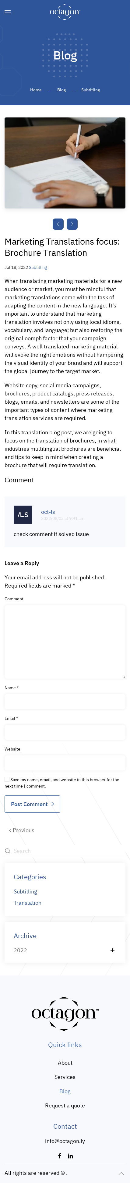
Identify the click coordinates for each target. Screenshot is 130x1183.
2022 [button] (20, 950)
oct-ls (48, 511)
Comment (14, 599)
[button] (8, 12)
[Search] (65, 851)
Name (12, 687)
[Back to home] (65, 12)
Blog (65, 1091)
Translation (27, 902)
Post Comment (29, 804)
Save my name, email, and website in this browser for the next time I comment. (62, 783)
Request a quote (65, 1105)
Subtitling (38, 267)
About (65, 1062)
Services (65, 1076)
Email (11, 718)
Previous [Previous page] (21, 830)
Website (12, 749)
